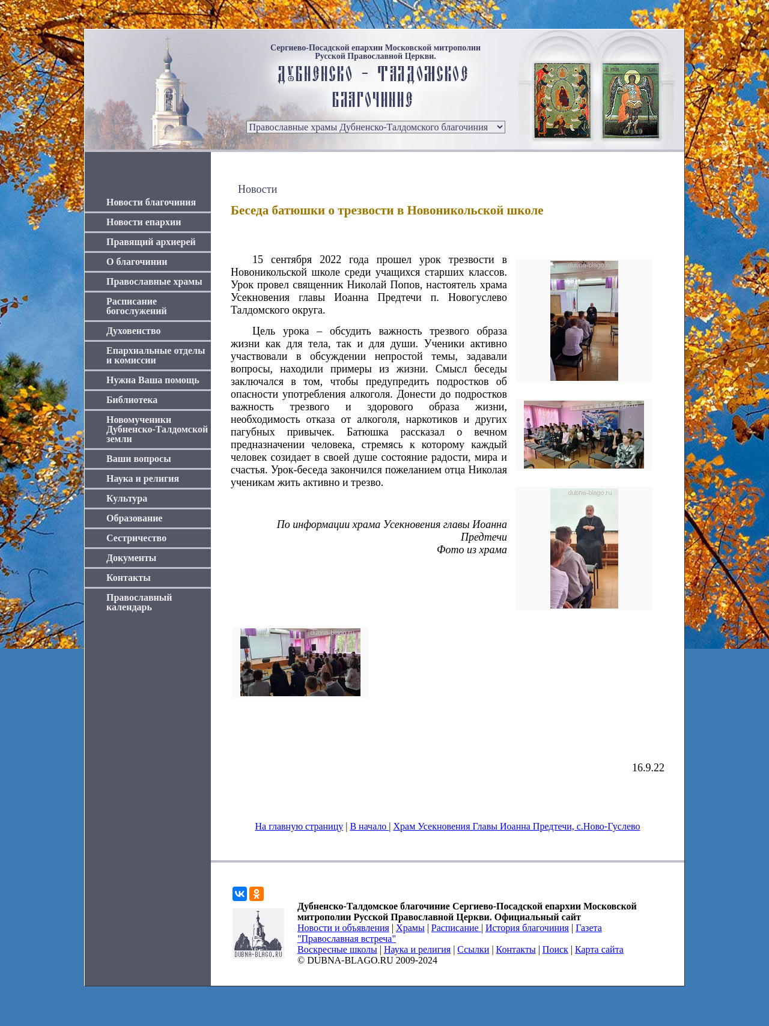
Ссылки (473, 949)
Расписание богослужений (136, 306)
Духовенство (133, 331)
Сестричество (136, 538)
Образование (134, 518)
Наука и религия (142, 478)
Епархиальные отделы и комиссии (155, 355)
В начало (369, 826)
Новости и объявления (343, 928)
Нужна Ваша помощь (152, 380)
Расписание (456, 928)
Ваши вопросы (138, 459)
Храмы (410, 928)
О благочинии (136, 261)
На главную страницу (299, 826)
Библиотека (131, 400)
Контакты (128, 577)
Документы (131, 558)
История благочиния (527, 928)
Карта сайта (599, 949)
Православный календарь (139, 602)
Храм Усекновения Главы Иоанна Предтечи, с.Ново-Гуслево (517, 826)
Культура (126, 498)
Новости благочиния (151, 202)
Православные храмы (154, 281)
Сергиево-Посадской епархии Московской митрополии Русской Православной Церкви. (375, 52)
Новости (257, 189)
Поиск (555, 949)
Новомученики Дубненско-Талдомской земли (157, 429)
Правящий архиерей (151, 242)
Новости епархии (143, 222)
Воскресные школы (337, 949)
